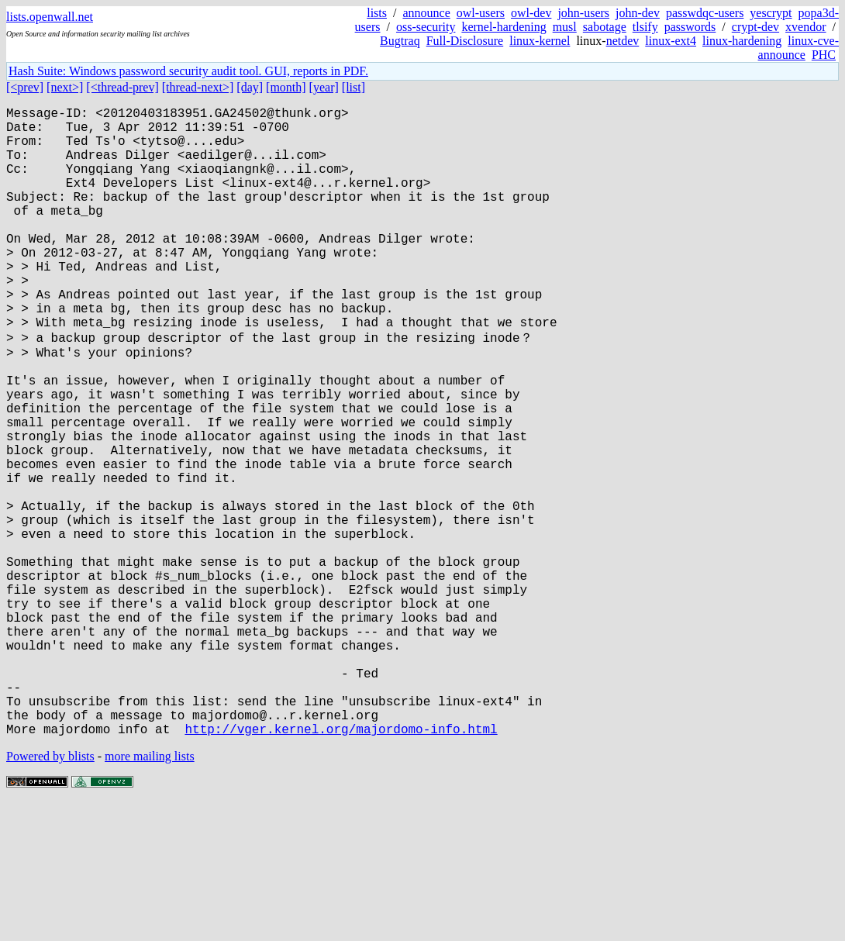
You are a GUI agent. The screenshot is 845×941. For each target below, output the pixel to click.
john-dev (638, 12)
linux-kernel (539, 40)
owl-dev (531, 12)
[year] (324, 87)
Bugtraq (400, 40)
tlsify (645, 26)
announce (426, 12)
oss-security (425, 26)
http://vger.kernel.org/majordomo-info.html (341, 866)
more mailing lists (150, 894)
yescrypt (771, 12)
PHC (824, 54)
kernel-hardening (503, 26)
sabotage (604, 26)
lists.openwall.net (49, 16)
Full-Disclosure (465, 40)
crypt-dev (755, 26)
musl (565, 26)
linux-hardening (741, 40)
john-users (583, 12)
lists (377, 12)
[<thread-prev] (122, 87)
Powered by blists (50, 894)
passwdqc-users (704, 12)
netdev (623, 40)
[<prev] (24, 87)
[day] (249, 87)
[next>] (65, 87)
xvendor (805, 26)
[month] (286, 87)
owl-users (481, 12)
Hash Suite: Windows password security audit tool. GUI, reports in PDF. (188, 71)
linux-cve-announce (798, 47)
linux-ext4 (670, 40)
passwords (690, 26)
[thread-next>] (198, 87)
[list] (353, 87)
